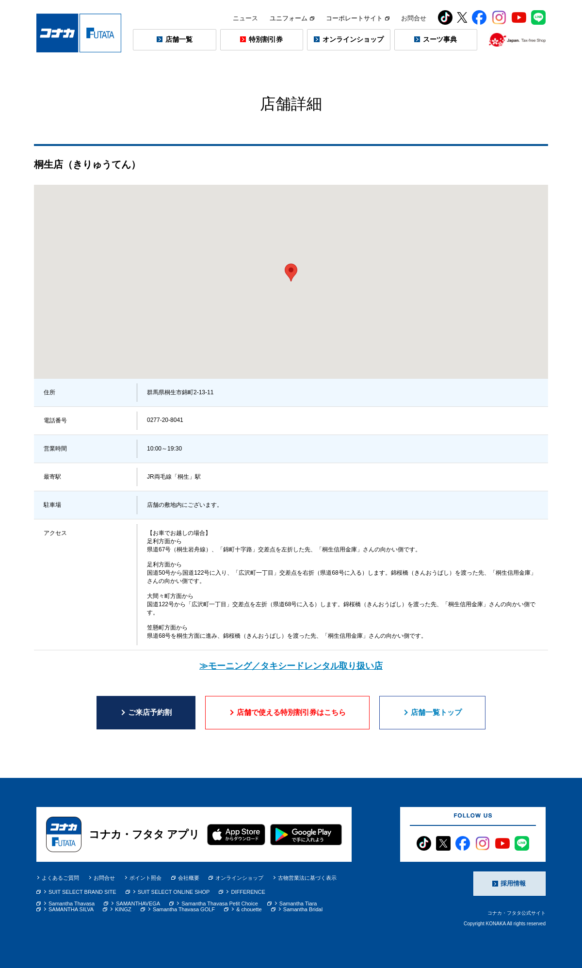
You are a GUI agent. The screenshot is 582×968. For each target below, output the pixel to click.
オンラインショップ (353, 39)
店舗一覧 (179, 39)
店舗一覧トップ (436, 712)
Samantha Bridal (303, 909)
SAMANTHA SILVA (71, 909)
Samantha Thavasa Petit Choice (219, 903)
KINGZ (123, 909)
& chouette (249, 909)
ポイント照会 (145, 878)
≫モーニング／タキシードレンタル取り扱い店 (291, 666)
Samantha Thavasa (71, 903)
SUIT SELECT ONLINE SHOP (174, 892)
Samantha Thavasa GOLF (184, 909)
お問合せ (413, 18)
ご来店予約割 (150, 712)
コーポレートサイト (357, 18)
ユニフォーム (292, 18)
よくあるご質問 (60, 878)
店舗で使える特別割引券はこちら (291, 712)
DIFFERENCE (248, 892)
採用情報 (513, 883)
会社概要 (185, 878)
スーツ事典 (440, 39)
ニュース (245, 18)
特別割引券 (266, 39)
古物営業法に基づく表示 (307, 878)
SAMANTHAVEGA (138, 903)
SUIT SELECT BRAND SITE (82, 892)
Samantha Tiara (298, 903)
